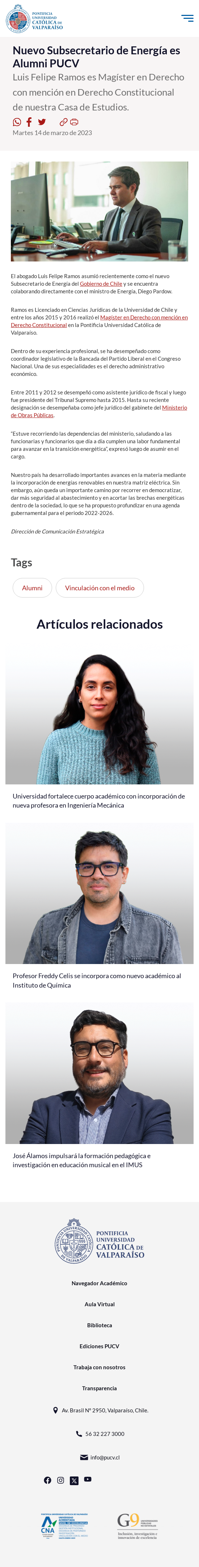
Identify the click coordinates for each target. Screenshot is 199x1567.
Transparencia (99, 1388)
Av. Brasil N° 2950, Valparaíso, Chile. (99, 1410)
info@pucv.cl (100, 1457)
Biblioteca (99, 1325)
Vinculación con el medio (100, 588)
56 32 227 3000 (99, 1433)
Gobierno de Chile (101, 283)
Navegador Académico (99, 1283)
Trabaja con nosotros (99, 1367)
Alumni (32, 588)
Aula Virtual (100, 1304)
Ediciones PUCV (99, 1346)
